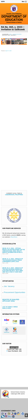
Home (10, 34)
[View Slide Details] (14, 41)
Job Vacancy (9, 286)
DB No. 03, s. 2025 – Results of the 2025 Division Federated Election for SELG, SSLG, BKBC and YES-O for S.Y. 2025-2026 (12, 270)
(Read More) (14, 237)
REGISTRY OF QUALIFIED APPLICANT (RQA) (10, 300)
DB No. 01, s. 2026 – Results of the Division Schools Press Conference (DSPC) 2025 (12, 260)
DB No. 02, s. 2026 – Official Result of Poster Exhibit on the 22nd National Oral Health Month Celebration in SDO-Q (13, 250)
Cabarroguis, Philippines (14, 194)
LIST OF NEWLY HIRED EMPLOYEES (10, 307)
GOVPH (3, 1)
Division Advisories (17, 34)
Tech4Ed (15, 333)
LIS (7, 323)
